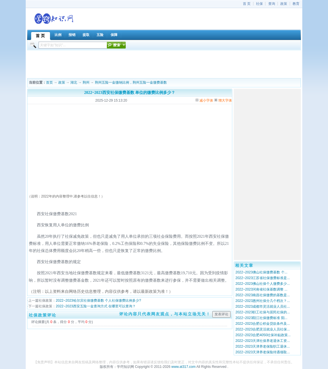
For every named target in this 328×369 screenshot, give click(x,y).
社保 (259, 4)
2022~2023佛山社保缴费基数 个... (261, 272)
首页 (49, 82)
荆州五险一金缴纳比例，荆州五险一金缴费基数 (131, 82)
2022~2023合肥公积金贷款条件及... (262, 324)
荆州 (86, 82)
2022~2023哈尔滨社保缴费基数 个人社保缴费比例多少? (98, 301)
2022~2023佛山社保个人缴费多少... (262, 284)
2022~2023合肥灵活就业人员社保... (262, 329)
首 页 (247, 4)
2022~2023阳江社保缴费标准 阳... (261, 318)
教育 (296, 4)
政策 (283, 4)
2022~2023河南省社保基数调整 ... (261, 289)
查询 (271, 4)
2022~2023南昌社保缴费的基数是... (262, 295)
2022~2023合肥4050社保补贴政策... (263, 335)
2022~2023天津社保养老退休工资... (262, 341)
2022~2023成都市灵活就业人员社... (262, 306)
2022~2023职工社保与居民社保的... (262, 312)
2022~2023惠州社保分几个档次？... (262, 301)
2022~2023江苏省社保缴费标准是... (262, 278)
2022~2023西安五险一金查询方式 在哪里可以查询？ (96, 306)
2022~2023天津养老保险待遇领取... (262, 352)
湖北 (73, 82)
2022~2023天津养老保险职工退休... (262, 346)
